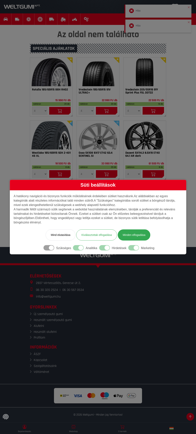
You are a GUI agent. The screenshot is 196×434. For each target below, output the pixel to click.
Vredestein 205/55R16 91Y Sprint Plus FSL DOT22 (141, 91)
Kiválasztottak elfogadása (96, 234)
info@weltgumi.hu (48, 296)
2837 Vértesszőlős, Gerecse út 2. (58, 283)
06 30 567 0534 (73, 290)
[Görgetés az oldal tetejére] (190, 417)
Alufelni (39, 326)
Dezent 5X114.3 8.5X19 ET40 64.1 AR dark (142, 154)
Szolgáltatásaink (45, 366)
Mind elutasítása (60, 234)
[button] (188, 6)
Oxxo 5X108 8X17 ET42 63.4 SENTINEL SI (96, 154)
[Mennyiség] (39, 111)
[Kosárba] (60, 111)
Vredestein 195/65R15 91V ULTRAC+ (94, 91)
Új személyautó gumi (48, 314)
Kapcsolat (40, 360)
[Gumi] (51, 71)
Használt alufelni (45, 332)
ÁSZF (37, 354)
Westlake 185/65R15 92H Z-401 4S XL (51, 154)
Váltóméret (41, 372)
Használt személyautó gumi (53, 320)
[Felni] (98, 135)
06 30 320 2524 (47, 290)
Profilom (39, 337)
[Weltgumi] (22, 6)
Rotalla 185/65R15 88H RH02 (50, 89)
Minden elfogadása (134, 234)
